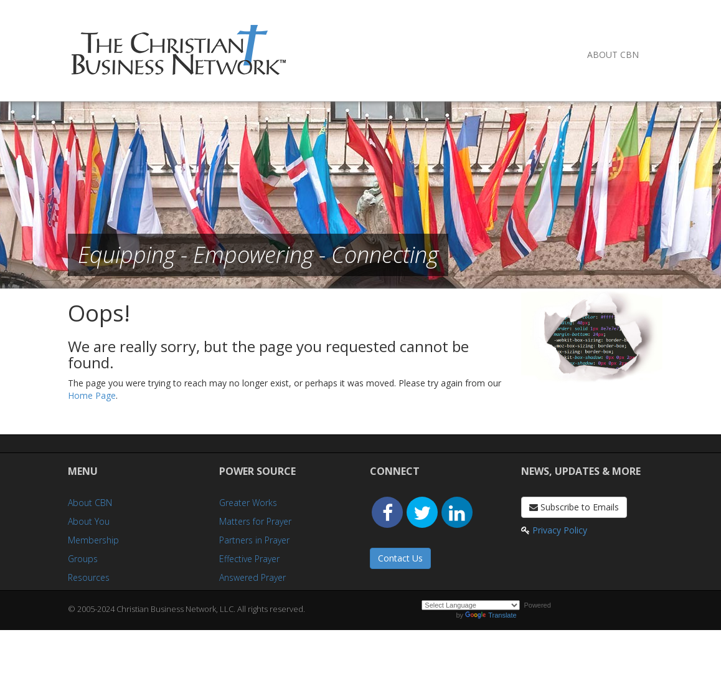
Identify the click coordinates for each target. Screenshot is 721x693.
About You (89, 521)
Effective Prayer (249, 559)
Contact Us (400, 558)
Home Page (92, 395)
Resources (89, 577)
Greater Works (248, 503)
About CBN (613, 54)
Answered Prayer (252, 577)
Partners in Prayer (254, 540)
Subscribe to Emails (574, 507)
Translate (490, 615)
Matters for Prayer (255, 521)
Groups (83, 559)
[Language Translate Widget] (471, 605)
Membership (93, 540)
